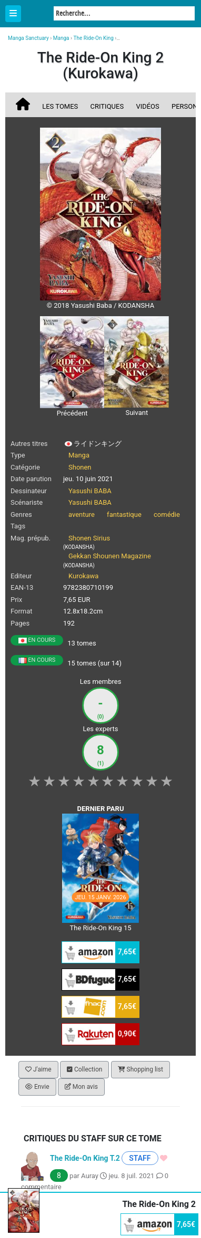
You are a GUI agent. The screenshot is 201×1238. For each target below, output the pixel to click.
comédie (167, 514)
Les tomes (60, 106)
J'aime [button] (38, 1069)
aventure (81, 514)
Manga (36, 14)
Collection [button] (84, 1069)
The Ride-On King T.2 (85, 1158)
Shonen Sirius (89, 538)
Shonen (80, 467)
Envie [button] (37, 1086)
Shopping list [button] (140, 1069)
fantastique (124, 514)
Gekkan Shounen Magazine (109, 556)
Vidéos (147, 106)
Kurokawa (83, 576)
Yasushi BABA (90, 491)
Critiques (107, 106)
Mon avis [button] (81, 1086)
